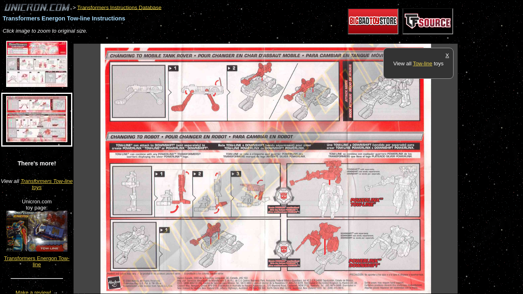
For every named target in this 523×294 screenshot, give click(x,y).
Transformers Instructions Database (119, 7)
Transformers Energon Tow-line (36, 261)
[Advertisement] (222, 39)
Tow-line (422, 63)
